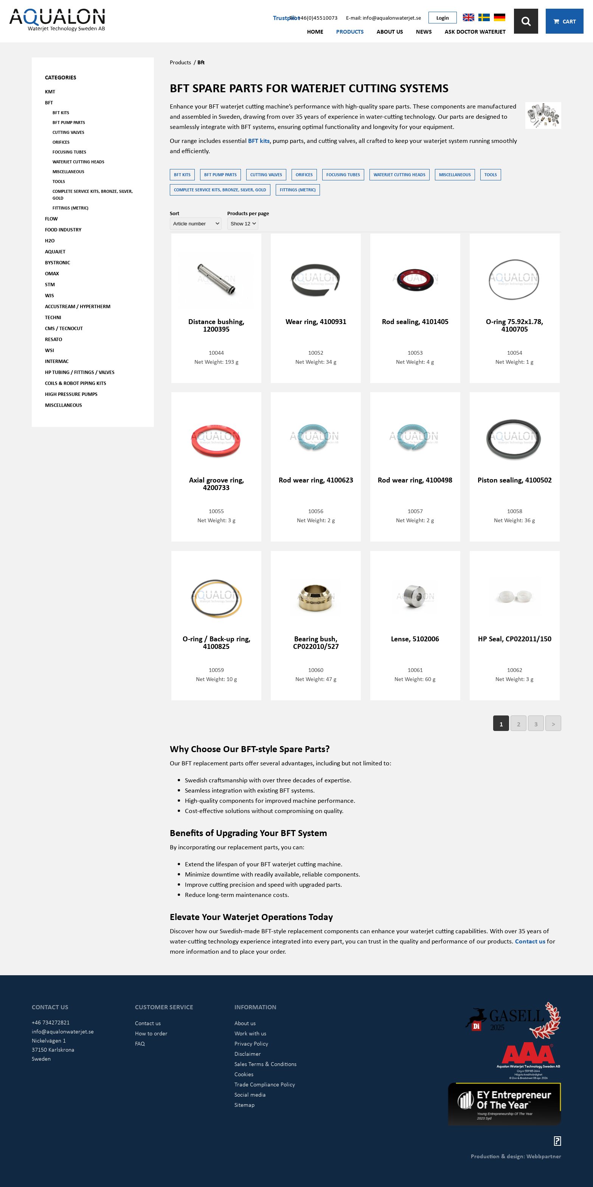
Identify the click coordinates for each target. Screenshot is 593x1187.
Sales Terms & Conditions (265, 1064)
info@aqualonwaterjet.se (63, 1031)
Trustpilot (286, 17)
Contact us (530, 940)
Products (350, 31)
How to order (151, 1033)
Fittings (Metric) (70, 208)
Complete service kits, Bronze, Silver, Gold (93, 194)
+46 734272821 (51, 1022)
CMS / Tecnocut (64, 328)
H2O (49, 240)
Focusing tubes (69, 152)
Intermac (56, 361)
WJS (49, 295)
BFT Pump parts (69, 122)
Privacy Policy (251, 1043)
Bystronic (57, 262)
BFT (49, 102)
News (424, 31)
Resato (53, 339)
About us (390, 31)
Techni (53, 317)
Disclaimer (247, 1053)
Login (442, 17)
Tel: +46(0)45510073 (313, 17)
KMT (50, 91)
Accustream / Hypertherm (77, 306)
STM (50, 284)
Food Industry (63, 229)
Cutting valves (68, 132)
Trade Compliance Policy (264, 1084)
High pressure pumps (71, 393)
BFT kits (61, 112)
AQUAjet (55, 251)
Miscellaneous (68, 171)
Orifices (61, 142)
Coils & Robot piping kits (75, 382)
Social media (250, 1094)
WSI (49, 350)
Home (315, 31)
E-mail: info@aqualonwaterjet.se (383, 17)
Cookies (243, 1074)
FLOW (51, 218)
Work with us (250, 1033)
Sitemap (244, 1104)
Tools (59, 181)
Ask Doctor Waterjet (475, 31)
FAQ (140, 1043)
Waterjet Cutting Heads (78, 161)
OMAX (52, 273)
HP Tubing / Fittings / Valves (80, 371)
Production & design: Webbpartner (516, 1156)
